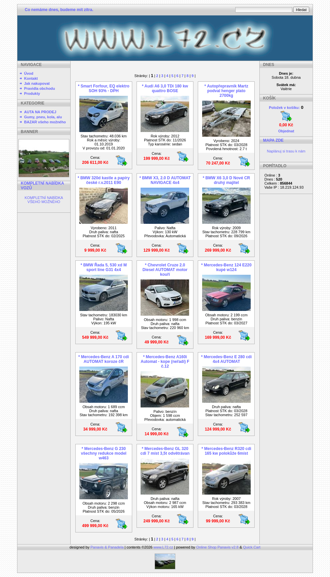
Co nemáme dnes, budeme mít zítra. (59, 9)
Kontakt (31, 78)
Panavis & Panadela (107, 547)
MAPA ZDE (273, 140)
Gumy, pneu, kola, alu (43, 117)
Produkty (32, 93)
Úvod (28, 73)
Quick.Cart (251, 547)
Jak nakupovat (37, 83)
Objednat (286, 131)
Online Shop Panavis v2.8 (217, 547)
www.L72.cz (163, 547)
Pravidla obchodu (39, 88)
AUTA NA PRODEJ (40, 112)
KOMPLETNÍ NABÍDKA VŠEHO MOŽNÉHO (44, 200)
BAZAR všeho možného (45, 122)
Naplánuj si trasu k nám (286, 151)
